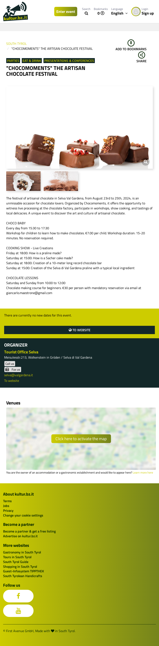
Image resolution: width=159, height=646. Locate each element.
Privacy (8, 510)
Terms (7, 500)
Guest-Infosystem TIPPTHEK (23, 571)
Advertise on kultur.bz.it (20, 536)
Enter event (65, 11)
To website (79, 329)
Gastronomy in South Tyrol (22, 552)
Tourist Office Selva (21, 352)
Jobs (6, 505)
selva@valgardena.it (18, 374)
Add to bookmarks (131, 45)
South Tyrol (16, 43)
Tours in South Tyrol (17, 556)
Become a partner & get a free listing (29, 531)
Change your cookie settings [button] (23, 515)
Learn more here (143, 472)
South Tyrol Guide (15, 561)
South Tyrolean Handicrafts (22, 575)
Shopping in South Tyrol (20, 566)
